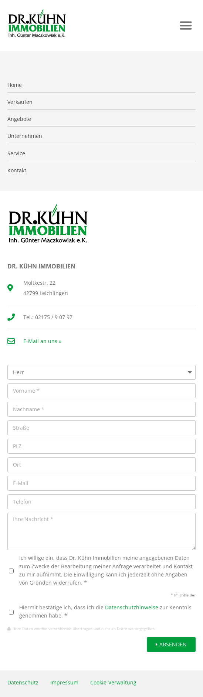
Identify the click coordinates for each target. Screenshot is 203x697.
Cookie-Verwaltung (113, 682)
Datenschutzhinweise (131, 607)
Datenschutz (22, 682)
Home (14, 85)
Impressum (64, 682)
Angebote (19, 119)
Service (16, 153)
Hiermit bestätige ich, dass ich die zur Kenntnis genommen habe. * (105, 611)
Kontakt (16, 170)
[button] (186, 25)
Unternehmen (24, 136)
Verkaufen (20, 102)
